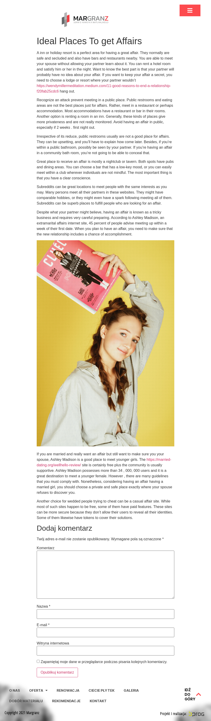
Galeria (131, 690)
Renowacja (68, 690)
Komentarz (45, 548)
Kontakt (98, 701)
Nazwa (43, 606)
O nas (14, 690)
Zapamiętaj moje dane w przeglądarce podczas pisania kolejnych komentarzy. (104, 662)
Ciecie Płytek (101, 690)
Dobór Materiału (26, 701)
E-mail (43, 625)
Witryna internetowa (53, 643)
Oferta (38, 690)
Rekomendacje (66, 701)
